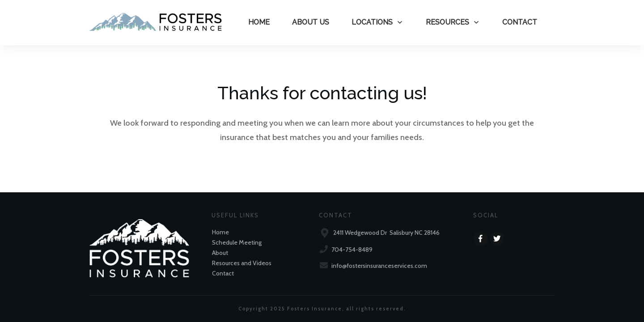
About (220, 253)
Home (220, 232)
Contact (223, 273)
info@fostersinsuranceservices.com (379, 266)
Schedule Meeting (237, 242)
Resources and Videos (241, 263)
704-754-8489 (352, 250)
